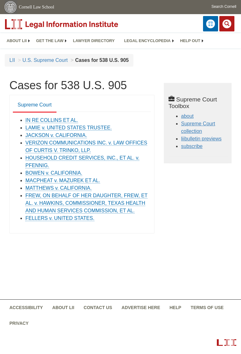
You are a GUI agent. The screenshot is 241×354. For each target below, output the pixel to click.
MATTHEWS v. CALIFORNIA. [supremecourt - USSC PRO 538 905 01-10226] (58, 188)
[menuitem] (16, 41)
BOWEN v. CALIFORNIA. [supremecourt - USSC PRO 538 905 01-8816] (53, 173)
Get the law (49, 40)
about (187, 116)
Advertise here (140, 307)
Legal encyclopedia (147, 40)
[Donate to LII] (210, 23)
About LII (17, 40)
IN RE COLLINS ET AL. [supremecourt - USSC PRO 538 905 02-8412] (51, 120)
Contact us (98, 307)
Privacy (19, 323)
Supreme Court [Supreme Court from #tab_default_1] (35, 104)
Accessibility (26, 307)
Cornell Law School (36, 7)
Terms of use (207, 307)
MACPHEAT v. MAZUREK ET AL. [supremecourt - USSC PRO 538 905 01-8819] (62, 180)
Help (175, 307)
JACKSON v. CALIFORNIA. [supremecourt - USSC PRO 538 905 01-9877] (56, 135)
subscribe (191, 146)
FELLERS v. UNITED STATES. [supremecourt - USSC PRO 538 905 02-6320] (59, 218)
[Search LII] (226, 23)
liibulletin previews (201, 138)
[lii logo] (75, 24)
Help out (190, 40)
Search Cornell (224, 6)
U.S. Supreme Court (45, 60)
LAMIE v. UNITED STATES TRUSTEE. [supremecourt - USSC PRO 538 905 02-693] (68, 127)
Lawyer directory (94, 40)
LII (12, 60)
